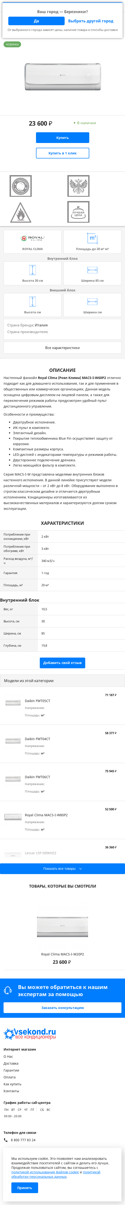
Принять (24, 1187)
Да (36, 21)
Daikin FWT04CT (37, 739)
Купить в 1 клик (63, 153)
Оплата (10, 1077)
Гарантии (11, 1070)
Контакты (11, 1091)
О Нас (8, 1056)
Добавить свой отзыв (62, 662)
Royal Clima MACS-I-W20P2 (62, 954)
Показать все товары (59, 869)
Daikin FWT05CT (37, 700)
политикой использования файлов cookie (45, 1172)
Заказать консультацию (62, 1007)
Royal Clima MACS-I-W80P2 (46, 815)
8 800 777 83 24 (23, 1140)
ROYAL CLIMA (32, 249)
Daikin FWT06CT (37, 777)
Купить (62, 137)
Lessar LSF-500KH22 (40, 853)
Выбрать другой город (90, 21)
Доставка (11, 1063)
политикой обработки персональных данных (55, 1174)
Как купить (12, 1084)
